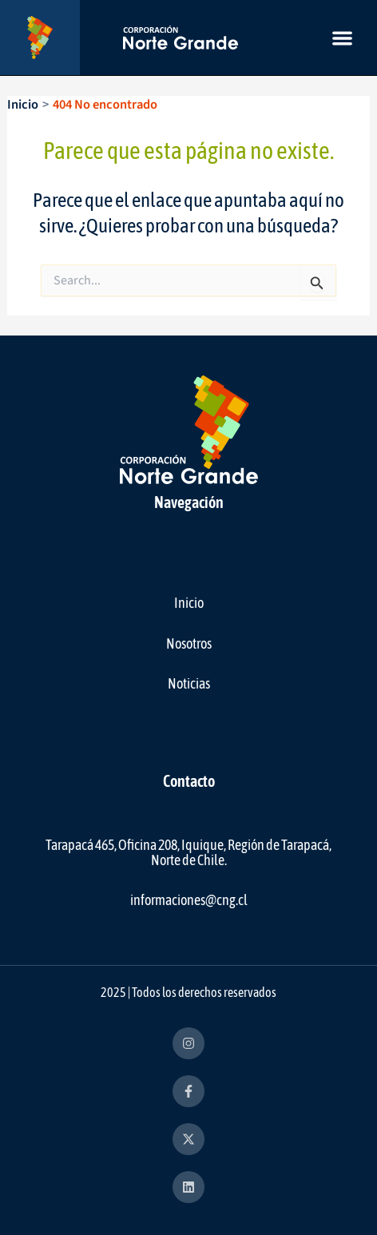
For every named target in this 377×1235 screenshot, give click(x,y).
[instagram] (188, 1043)
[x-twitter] (188, 1139)
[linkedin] (188, 1187)
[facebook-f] (188, 1091)
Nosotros (189, 643)
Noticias (189, 683)
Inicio (189, 602)
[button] (342, 38)
